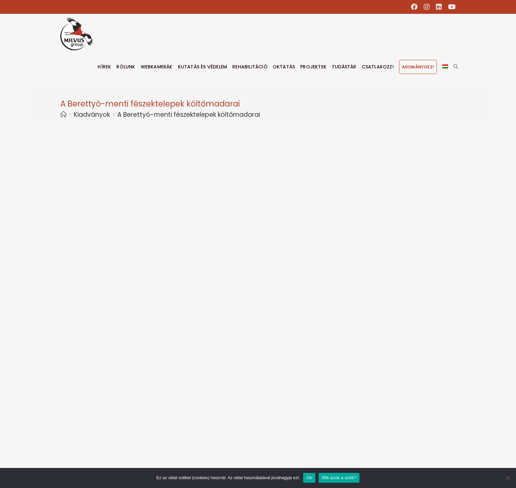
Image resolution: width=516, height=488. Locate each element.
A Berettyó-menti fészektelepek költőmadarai (188, 114)
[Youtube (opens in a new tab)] (450, 7)
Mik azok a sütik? (339, 477)
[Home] (63, 114)
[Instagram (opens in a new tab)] (427, 7)
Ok (309, 477)
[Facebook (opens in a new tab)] (414, 7)
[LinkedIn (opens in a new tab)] (439, 7)
